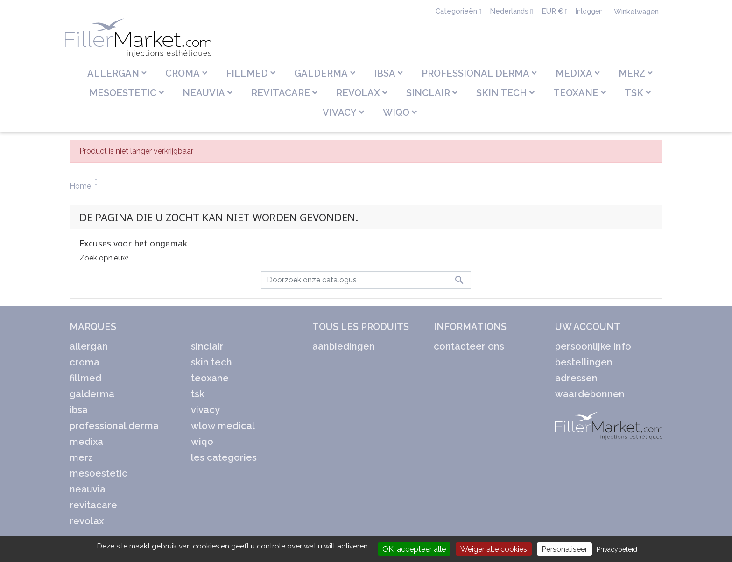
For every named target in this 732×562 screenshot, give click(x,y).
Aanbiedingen (343, 346)
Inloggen (589, 11)
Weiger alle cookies (493, 549)
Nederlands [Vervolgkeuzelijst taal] (510, 11)
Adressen (576, 378)
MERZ (81, 457)
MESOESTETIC (98, 473)
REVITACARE (93, 505)
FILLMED (85, 378)
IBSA (79, 409)
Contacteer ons (469, 346)
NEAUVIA (88, 489)
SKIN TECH (211, 362)
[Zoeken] (366, 280)
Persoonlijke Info (593, 346)
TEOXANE (210, 378)
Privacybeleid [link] (617, 549)
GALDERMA (92, 394)
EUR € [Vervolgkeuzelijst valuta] (553, 11)
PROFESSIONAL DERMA (114, 425)
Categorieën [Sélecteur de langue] (457, 11)
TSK (197, 394)
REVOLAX (87, 521)
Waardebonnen (590, 394)
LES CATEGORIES (224, 457)
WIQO (202, 441)
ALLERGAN (89, 346)
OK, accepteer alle (414, 549)
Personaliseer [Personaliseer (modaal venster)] (564, 549)
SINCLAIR (207, 346)
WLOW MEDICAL (223, 425)
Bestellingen (583, 362)
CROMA (84, 362)
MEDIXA (86, 441)
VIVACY (205, 409)
